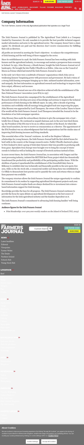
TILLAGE (43, 7)
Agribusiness (6, 303)
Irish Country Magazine (10, 401)
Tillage (3, 306)
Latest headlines (7, 241)
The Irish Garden (7, 404)
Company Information (22, 13)
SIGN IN (78, 2)
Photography (6, 381)
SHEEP (14, 7)
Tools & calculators (8, 344)
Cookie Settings (32, 441)
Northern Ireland (7, 257)
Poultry (3, 292)
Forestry (4, 318)
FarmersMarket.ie (8, 395)
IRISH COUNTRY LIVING (23, 9)
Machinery (5, 309)
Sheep (3, 280)
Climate (4, 321)
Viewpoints (5, 247)
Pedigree (4, 286)
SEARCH (37, 2)
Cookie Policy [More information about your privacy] (53, 436)
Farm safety (5, 327)
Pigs (2, 289)
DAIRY (8, 7)
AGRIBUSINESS (23, 7)
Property (4, 312)
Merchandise (6, 361)
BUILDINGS (59, 7)
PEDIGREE (50, 7)
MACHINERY (34, 7)
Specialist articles (7, 341)
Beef (2, 274)
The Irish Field (6, 398)
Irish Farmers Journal (8, 13)
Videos (3, 375)
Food (3, 421)
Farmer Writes (6, 251)
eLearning (5, 350)
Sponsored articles (8, 330)
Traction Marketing (8, 392)
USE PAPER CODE (65, 2)
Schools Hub (6, 260)
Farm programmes (8, 347)
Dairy (3, 277)
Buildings (4, 315)
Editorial (4, 244)
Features (4, 415)
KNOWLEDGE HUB (7, 9)
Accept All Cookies (49, 441)
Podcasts (4, 378)
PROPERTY (68, 7)
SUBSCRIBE (49, 2)
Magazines (5, 364)
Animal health (6, 283)
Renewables (5, 324)
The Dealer (5, 254)
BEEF (3, 7)
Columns (4, 418)
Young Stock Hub (8, 263)
